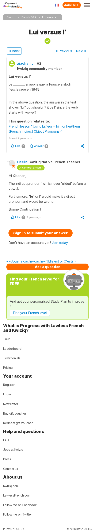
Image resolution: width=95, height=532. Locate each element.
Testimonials (11, 358)
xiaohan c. (26, 63)
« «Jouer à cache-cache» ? (27, 261)
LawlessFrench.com (16, 495)
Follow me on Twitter (17, 514)
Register (9, 384)
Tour (6, 339)
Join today (60, 243)
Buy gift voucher (14, 413)
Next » (81, 51)
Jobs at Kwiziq (13, 449)
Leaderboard (12, 348)
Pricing (8, 367)
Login (7, 394)
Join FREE (71, 5)
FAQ (6, 440)
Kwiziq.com (11, 486)
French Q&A (29, 17)
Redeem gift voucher (18, 423)
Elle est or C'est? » (62, 261)
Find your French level (30, 313)
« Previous (64, 51)
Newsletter (10, 404)
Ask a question (47, 267)
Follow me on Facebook (20, 505)
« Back (14, 51)
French (11, 17)
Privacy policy (13, 529)
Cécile (22, 162)
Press (7, 459)
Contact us (10, 469)
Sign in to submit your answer (40, 233)
